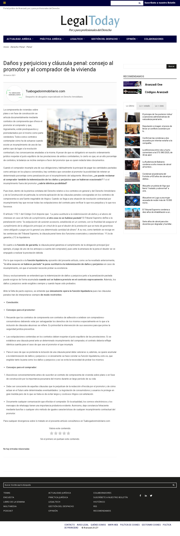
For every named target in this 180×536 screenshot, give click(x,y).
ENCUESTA (8, 497)
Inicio (6, 47)
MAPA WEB (113, 525)
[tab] (130, 106)
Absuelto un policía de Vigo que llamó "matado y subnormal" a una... (156, 188)
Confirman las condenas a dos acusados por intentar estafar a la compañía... (157, 140)
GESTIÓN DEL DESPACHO (61, 506)
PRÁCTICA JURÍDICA (58, 497)
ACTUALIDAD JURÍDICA (59, 492)
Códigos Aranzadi (156, 92)
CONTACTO (69, 525)
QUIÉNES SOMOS (98, 525)
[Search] (140, 3)
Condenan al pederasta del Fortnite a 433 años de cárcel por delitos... (156, 176)
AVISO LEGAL (83, 525)
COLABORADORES (102, 492)
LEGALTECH (54, 501)
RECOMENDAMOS (102, 510)
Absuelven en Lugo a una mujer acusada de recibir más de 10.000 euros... (157, 200)
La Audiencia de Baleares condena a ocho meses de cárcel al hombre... (156, 164)
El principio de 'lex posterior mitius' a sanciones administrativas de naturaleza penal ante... (157, 116)
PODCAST (8, 510)
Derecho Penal (17, 47)
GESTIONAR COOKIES (151, 525)
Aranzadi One (153, 84)
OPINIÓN (53, 510)
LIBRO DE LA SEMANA (14, 501)
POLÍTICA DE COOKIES (130, 525)
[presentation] (130, 106)
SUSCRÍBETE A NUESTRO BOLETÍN (110, 497)
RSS (95, 506)
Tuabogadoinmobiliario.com (45, 91)
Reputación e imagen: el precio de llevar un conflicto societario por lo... (157, 128)
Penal (29, 47)
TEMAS (6, 492)
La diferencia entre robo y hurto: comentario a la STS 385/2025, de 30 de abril (157, 152)
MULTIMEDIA (9, 506)
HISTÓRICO (99, 501)
